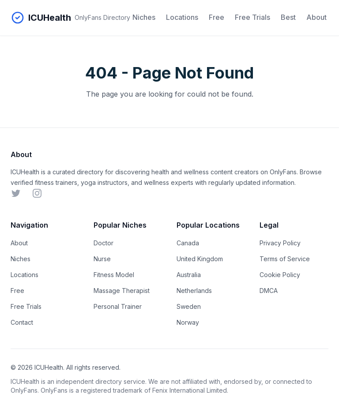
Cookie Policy (280, 274)
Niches (143, 17)
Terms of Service (285, 259)
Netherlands (194, 290)
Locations (182, 17)
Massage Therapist (122, 290)
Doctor (103, 243)
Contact (22, 322)
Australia (189, 274)
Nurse (102, 259)
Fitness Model (114, 274)
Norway (188, 322)
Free (216, 17)
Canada (188, 243)
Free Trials (252, 17)
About (316, 17)
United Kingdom (200, 259)
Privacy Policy (280, 243)
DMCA (269, 290)
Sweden (189, 306)
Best (288, 17)
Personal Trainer (118, 306)
